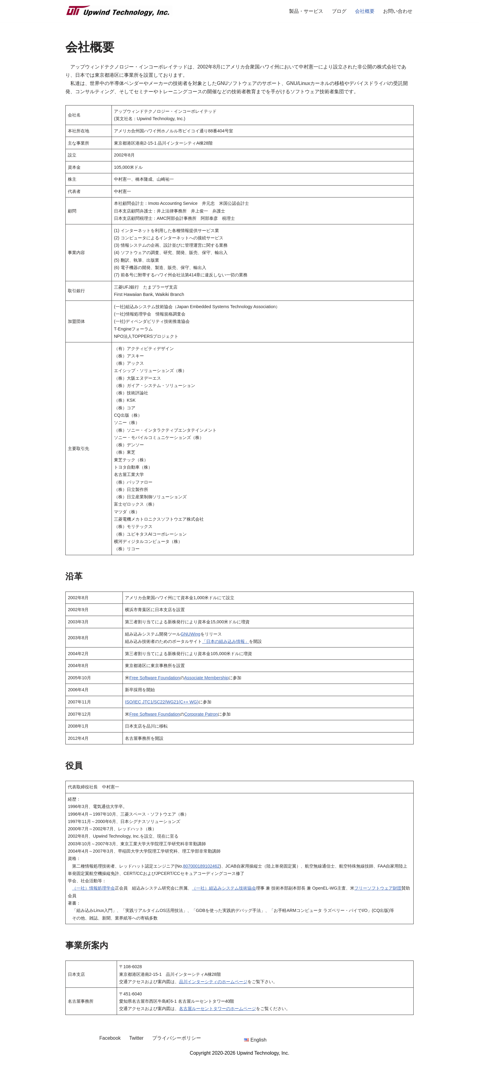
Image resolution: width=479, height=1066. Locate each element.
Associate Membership (207, 682)
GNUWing (191, 638)
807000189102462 (201, 871)
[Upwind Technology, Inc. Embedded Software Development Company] (118, 11)
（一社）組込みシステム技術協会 (224, 893)
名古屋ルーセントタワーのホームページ (217, 1015)
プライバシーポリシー (176, 1044)
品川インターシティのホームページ (213, 987)
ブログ (339, 11)
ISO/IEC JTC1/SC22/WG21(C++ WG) (162, 706)
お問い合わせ (397, 11)
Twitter (136, 1044)
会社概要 (365, 11)
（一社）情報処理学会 (93, 893)
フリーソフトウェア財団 (378, 893)
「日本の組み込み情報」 (225, 645)
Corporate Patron (201, 718)
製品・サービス (306, 11)
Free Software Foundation (155, 682)
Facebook (110, 1044)
